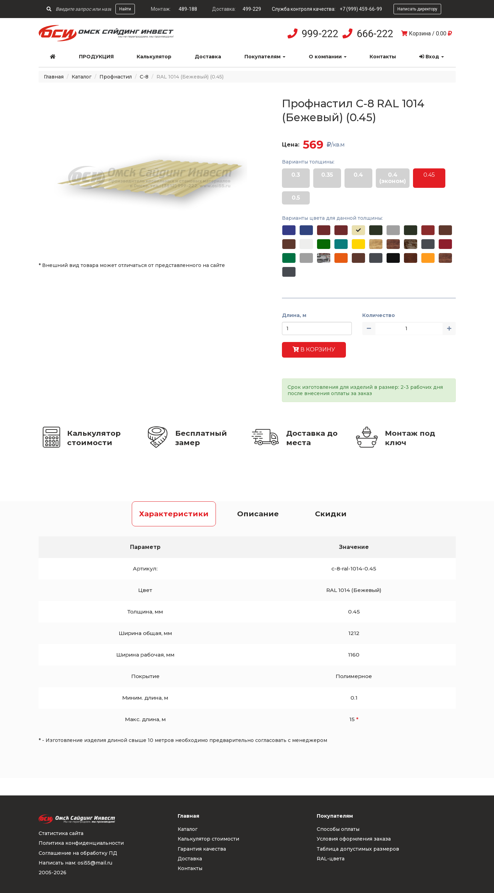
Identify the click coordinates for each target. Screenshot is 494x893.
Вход (431, 56)
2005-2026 (52, 872)
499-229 (252, 9)
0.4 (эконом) (392, 178)
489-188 (188, 9)
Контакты (383, 56)
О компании (328, 56)
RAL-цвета (331, 859)
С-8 (144, 77)
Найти (125, 9)
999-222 (320, 34)
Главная (54, 77)
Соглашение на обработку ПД (78, 853)
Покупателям (264, 56)
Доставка (208, 56)
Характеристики (174, 513)
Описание (258, 513)
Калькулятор (154, 56)
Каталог (81, 77)
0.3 (295, 175)
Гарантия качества (202, 849)
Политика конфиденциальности (81, 843)
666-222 (375, 34)
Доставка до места (312, 438)
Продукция (96, 56)
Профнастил (115, 77)
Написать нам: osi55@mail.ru (75, 863)
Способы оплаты (338, 829)
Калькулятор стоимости (94, 438)
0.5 (296, 197)
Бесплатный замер (201, 438)
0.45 (429, 175)
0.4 (358, 175)
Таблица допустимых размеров (358, 849)
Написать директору (417, 9)
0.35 (327, 175)
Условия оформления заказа (354, 839)
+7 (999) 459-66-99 (361, 9)
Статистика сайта (61, 833)
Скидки (331, 513)
